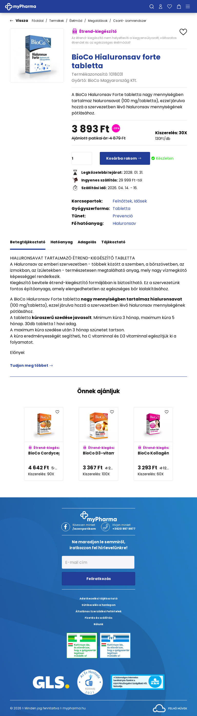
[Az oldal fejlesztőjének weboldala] (170, 708)
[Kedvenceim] (169, 6)
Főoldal (38, 20)
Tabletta (121, 208)
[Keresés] (151, 6)
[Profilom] (160, 6)
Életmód (76, 20)
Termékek (56, 20)
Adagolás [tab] (87, 242)
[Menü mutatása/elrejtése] (189, 6)
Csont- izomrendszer (129, 20)
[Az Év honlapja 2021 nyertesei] (90, 682)
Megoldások (97, 20)
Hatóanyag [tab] (62, 242)
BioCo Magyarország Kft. (112, 80)
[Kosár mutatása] (179, 6)
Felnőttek (122, 201)
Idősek (140, 201)
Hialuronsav (124, 223)
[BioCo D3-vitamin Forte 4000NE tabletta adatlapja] (98, 444)
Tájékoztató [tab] (113, 242)
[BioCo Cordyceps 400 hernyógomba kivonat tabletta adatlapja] (43, 444)
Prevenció (123, 216)
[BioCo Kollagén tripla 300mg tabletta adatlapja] (153, 444)
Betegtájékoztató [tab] (27, 242)
